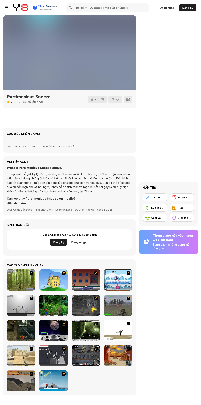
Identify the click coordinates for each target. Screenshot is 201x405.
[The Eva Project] (86, 330)
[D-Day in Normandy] (21, 380)
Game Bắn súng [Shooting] (22, 209)
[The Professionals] (86, 355)
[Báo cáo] (115, 99)
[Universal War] (53, 330)
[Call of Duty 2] (86, 305)
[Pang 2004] (53, 305)
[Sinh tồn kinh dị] (182, 218)
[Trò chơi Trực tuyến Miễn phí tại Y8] (21, 7)
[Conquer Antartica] (53, 380)
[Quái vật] (155, 218)
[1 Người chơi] (155, 197)
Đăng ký (187, 7)
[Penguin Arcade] (118, 280)
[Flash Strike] (21, 355)
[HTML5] (182, 197)
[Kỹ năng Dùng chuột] (155, 208)
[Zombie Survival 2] (21, 330)
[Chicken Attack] (53, 280)
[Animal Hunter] (21, 280)
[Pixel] (182, 208)
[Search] (70, 7)
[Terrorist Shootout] (118, 355)
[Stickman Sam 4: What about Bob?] (21, 305)
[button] (16, 203)
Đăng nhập (167, 7)
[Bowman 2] (118, 330)
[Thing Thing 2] (53, 355)
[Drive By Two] (86, 280)
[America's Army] (118, 305)
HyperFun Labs (63, 209)
